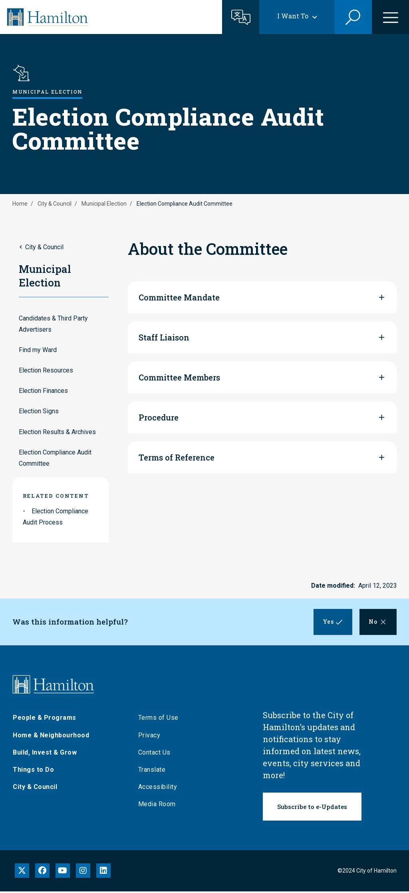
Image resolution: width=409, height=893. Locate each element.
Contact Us (154, 754)
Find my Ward (38, 350)
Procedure (159, 417)
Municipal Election (104, 203)
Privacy (149, 737)
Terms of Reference (176, 457)
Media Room (157, 806)
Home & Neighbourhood (51, 737)
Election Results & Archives (57, 432)
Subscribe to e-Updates (312, 809)
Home (20, 203)
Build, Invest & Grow (45, 754)
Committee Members (179, 377)
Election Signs (39, 411)
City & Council (54, 203)
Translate (152, 771)
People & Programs (44, 719)
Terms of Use (158, 719)
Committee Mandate (179, 297)
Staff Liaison (164, 337)
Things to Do (33, 771)
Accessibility (157, 789)
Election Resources (46, 370)
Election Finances (43, 390)
